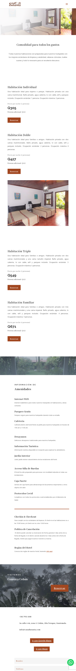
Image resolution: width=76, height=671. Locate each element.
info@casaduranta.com (29, 629)
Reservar (14, 120)
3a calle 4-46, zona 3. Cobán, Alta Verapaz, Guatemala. (42, 623)
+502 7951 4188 (25, 616)
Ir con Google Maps (41, 640)
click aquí (49, 551)
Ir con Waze (42, 649)
